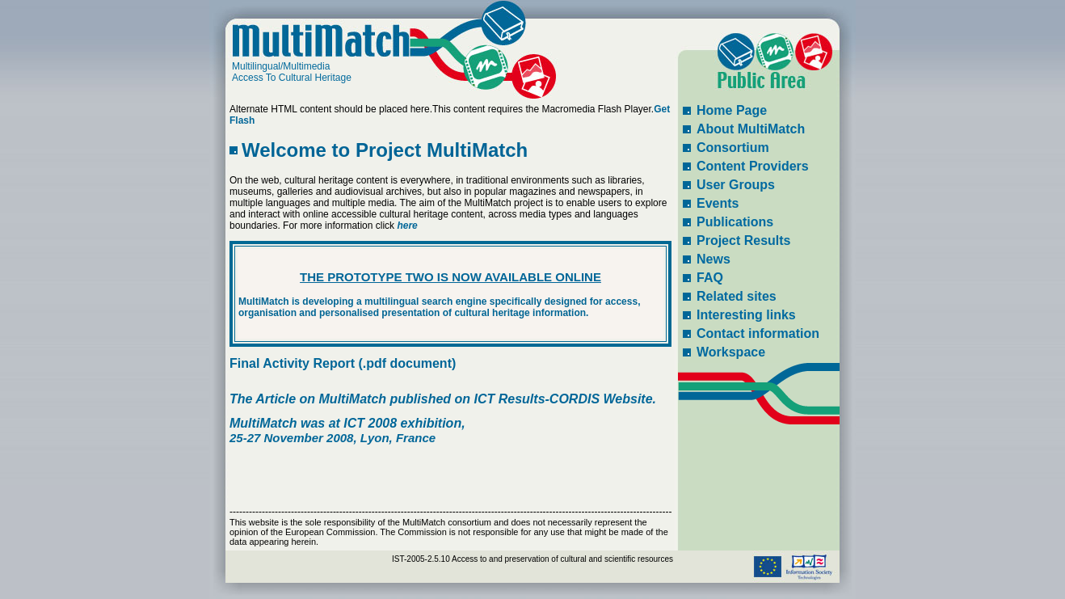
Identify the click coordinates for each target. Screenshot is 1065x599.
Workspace (731, 352)
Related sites (737, 296)
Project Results (743, 240)
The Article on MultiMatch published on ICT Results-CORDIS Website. (442, 399)
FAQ (710, 278)
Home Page (732, 110)
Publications (735, 222)
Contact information (758, 333)
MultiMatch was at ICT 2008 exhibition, (347, 423)
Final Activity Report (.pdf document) (342, 363)
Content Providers (753, 166)
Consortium (733, 147)
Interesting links (746, 315)
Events (718, 203)
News (713, 259)
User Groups (736, 185)
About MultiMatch (751, 129)
